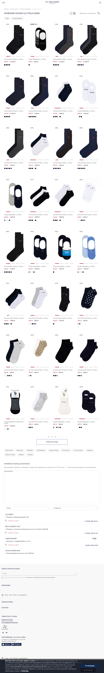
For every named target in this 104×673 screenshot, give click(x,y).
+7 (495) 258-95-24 (91, 533)
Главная (6, 9)
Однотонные (53, 450)
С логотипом (78, 450)
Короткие (9, 450)
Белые (21, 454)
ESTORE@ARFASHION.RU (10, 623)
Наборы (30, 450)
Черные (89, 450)
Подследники (17, 18)
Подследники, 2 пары (37, 59)
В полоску (65, 450)
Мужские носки (37, 9)
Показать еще (52, 442)
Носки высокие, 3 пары (13, 59)
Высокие (20, 450)
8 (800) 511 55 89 (7, 620)
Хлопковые (41, 450)
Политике (24, 671)
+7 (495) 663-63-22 (91, 521)
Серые (30, 454)
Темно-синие (10, 454)
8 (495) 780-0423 (91, 545)
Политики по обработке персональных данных (40, 577)
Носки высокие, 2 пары (38, 111)
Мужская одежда (25, 9)
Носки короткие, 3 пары (63, 111)
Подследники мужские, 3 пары (14, 422)
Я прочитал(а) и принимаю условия (29, 577)
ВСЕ (7, 18)
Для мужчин (14, 9)
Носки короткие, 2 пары (87, 215)
